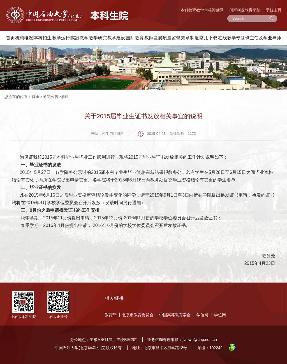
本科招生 (43, 37)
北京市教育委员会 (137, 315)
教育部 (110, 315)
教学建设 (116, 37)
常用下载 (208, 37)
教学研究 (98, 37)
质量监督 (171, 37)
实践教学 (80, 37)
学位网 (220, 315)
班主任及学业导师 (263, 37)
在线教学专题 (231, 37)
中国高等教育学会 (175, 315)
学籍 (65, 96)
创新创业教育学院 (244, 10)
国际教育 (135, 37)
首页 (10, 37)
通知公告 (51, 96)
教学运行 (61, 37)
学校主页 (273, 10)
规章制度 (190, 37)
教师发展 (153, 37)
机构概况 (24, 37)
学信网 (202, 315)
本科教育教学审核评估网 (202, 10)
